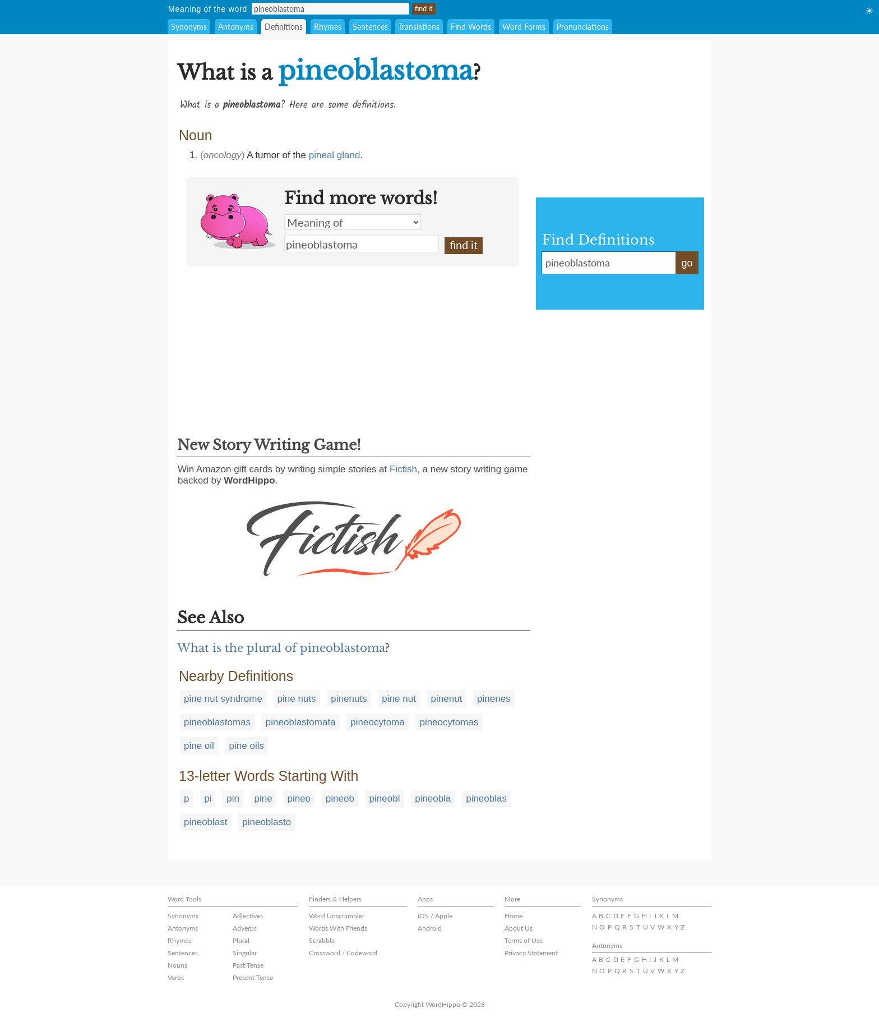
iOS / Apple (435, 916)
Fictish (403, 469)
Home (513, 916)
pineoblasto (266, 822)
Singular (245, 953)
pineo (299, 798)
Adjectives (248, 916)
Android (430, 928)
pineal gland (334, 155)
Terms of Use (524, 940)
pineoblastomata (301, 722)
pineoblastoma (361, 244)
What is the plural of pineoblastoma (281, 648)
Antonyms (235, 26)
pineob (340, 798)
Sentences (370, 26)
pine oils (246, 745)
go (686, 263)
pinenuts (349, 698)
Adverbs (245, 928)
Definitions (284, 26)
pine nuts (296, 698)
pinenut (446, 698)
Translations (419, 26)
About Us (519, 928)
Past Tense (248, 965)
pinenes (494, 698)
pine (263, 798)
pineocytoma (377, 722)
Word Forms (523, 26)
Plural (241, 940)
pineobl (384, 798)
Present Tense (253, 977)
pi (207, 798)
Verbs (176, 977)
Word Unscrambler (336, 916)
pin (232, 798)
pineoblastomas (217, 722)
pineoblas (486, 798)
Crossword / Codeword (343, 953)
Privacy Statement (531, 953)
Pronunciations (583, 26)
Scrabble (322, 940)
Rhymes (327, 26)
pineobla (433, 798)
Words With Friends (338, 928)
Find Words (471, 26)
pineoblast (206, 822)
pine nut (399, 698)
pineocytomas (448, 722)
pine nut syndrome (223, 698)
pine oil (199, 745)
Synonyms (189, 26)
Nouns (177, 965)
